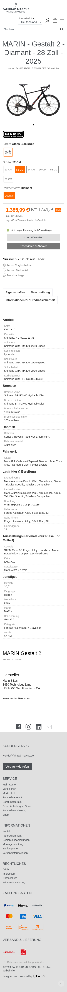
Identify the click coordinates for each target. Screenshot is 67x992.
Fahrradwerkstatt (12, 797)
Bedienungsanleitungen (16, 840)
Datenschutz (10, 878)
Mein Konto (9, 784)
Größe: (7, 162)
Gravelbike (53, 68)
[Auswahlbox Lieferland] (30, 22)
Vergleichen (9, 788)
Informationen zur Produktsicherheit (30, 300)
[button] (33, 124)
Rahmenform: (11, 188)
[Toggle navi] (62, 20)
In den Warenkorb (33, 237)
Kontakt (7, 831)
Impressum (9, 873)
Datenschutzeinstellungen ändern (26, 962)
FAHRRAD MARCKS (24, 967)
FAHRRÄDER (23, 68)
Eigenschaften (15, 292)
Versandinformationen (15, 853)
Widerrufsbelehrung (14, 882)
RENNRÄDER (39, 68)
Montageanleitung (13, 844)
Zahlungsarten (11, 848)
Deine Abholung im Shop (17, 806)
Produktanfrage (13, 275)
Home (11, 68)
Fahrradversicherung (14, 810)
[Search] (30, 29)
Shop (6, 814)
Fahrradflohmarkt (12, 835)
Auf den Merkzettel (15, 270)
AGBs (6, 869)
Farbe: (7, 143)
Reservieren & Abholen (33, 245)
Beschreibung (40, 292)
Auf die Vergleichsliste (17, 265)
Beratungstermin (12, 801)
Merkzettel (8, 793)
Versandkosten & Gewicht (32, 220)
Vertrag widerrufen (17, 766)
